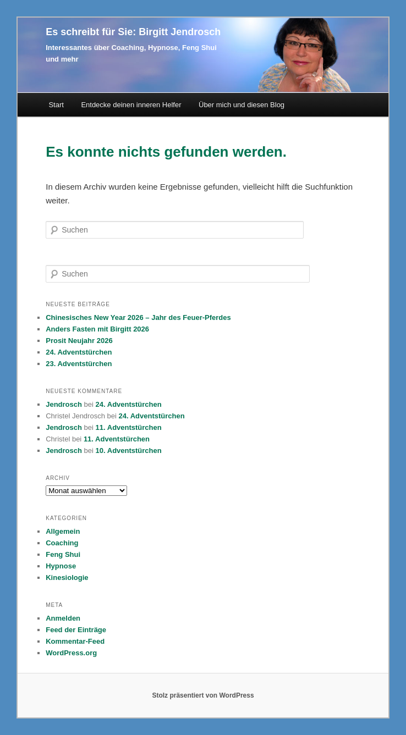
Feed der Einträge (76, 630)
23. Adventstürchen (79, 364)
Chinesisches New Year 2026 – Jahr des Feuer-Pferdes (138, 317)
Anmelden (63, 618)
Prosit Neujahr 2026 (79, 340)
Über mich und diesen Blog (241, 105)
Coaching (62, 543)
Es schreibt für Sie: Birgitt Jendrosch (133, 31)
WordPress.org (71, 653)
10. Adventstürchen (129, 450)
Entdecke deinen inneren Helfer (131, 105)
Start (55, 105)
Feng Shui (63, 554)
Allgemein (63, 531)
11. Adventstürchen (129, 427)
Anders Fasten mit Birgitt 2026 (97, 329)
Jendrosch (64, 404)
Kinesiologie (67, 577)
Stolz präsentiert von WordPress (203, 695)
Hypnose (61, 566)
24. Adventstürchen (79, 352)
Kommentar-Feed (75, 641)
